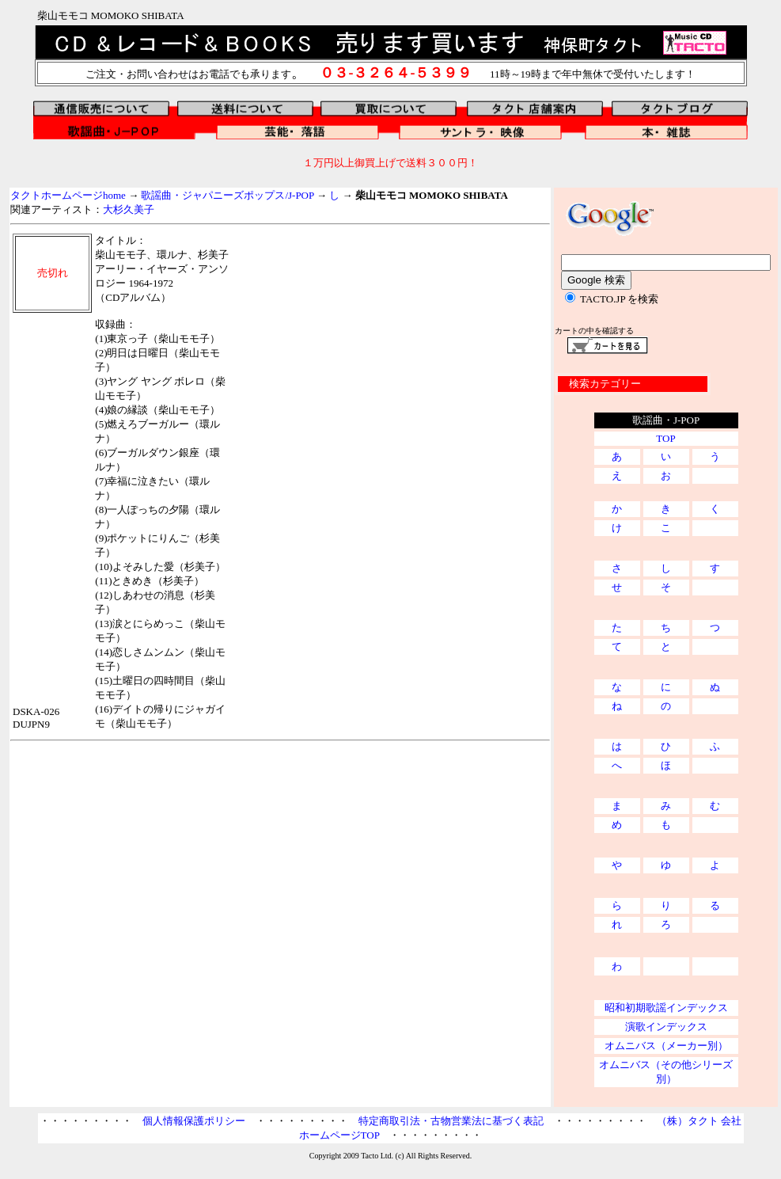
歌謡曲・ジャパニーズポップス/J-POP (227, 195)
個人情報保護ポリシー (193, 1121)
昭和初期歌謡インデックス (666, 1008)
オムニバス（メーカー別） (666, 1046)
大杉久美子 (128, 209)
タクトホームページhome (68, 195)
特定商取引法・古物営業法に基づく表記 (451, 1121)
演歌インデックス (666, 1027)
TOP (665, 438)
